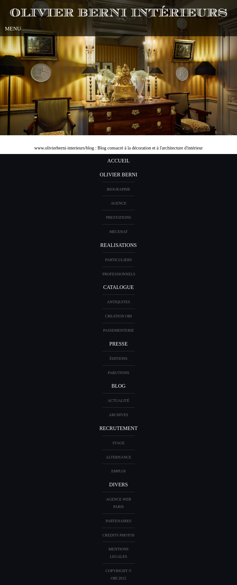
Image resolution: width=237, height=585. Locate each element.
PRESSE (118, 344)
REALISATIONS (118, 245)
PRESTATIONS (118, 217)
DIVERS (118, 484)
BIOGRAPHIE (118, 189)
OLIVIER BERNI (118, 174)
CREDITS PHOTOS (118, 535)
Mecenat (118, 231)
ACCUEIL (118, 160)
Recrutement (118, 428)
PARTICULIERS (118, 260)
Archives (118, 415)
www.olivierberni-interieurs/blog (64, 148)
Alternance (118, 457)
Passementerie (118, 330)
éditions (118, 358)
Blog (119, 386)
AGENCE (118, 203)
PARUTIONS (118, 372)
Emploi (118, 471)
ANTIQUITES (118, 302)
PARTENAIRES (119, 521)
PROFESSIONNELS (118, 274)
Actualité (118, 400)
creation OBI (118, 316)
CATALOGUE (118, 287)
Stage (119, 443)
